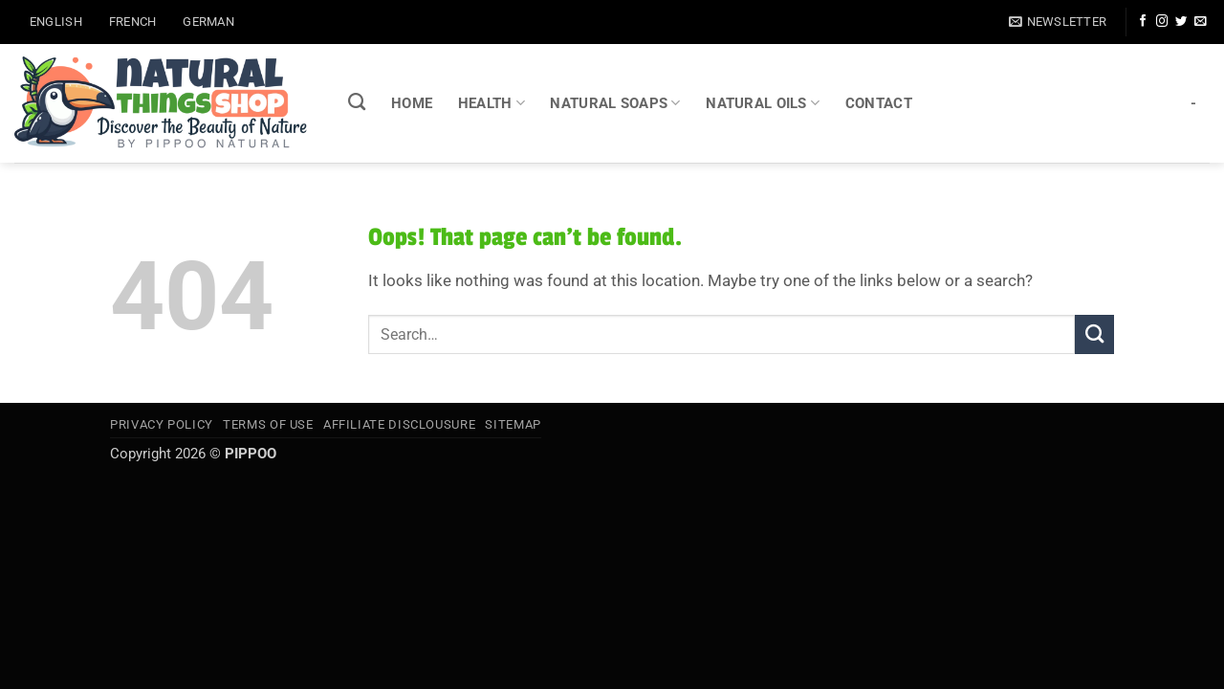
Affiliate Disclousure (399, 424)
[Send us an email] (1200, 22)
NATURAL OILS (763, 103)
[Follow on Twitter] (1181, 22)
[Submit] (1094, 334)
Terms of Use (268, 424)
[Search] (357, 102)
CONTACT (878, 103)
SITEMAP (512, 424)
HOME (411, 103)
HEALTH (491, 103)
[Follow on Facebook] (1142, 22)
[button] (1057, 21)
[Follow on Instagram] (1162, 22)
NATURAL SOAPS (615, 103)
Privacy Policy (161, 424)
